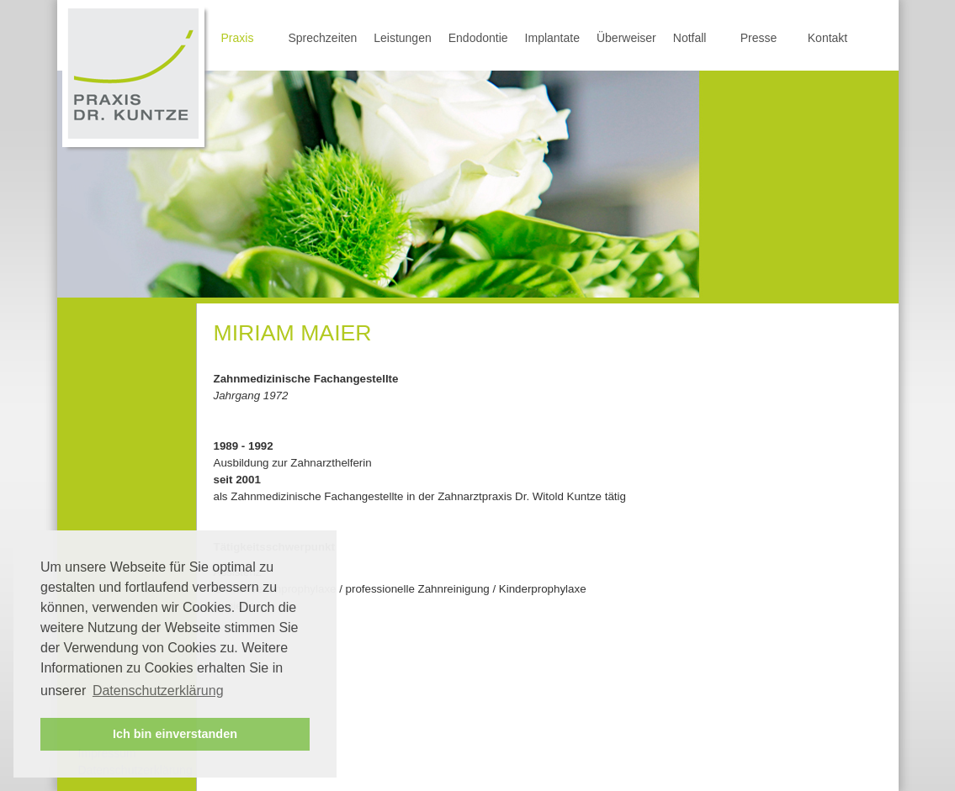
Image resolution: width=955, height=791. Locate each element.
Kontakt (827, 38)
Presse (758, 38)
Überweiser (626, 38)
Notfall (690, 38)
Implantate (552, 38)
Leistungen (403, 38)
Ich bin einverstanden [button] (175, 734)
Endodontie (478, 38)
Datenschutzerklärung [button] (158, 690)
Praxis (237, 38)
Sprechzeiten (323, 38)
